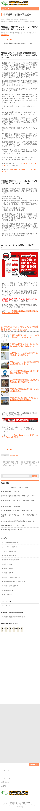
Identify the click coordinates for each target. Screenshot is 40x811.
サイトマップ (6, 605)
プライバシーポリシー (7, 719)
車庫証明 (15, 455)
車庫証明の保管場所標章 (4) (10, 586)
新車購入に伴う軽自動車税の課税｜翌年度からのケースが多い (19, 496)
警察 (11, 455)
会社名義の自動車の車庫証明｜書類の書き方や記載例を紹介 (18, 521)
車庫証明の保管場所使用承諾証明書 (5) (13, 581)
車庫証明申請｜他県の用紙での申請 (11, 530)
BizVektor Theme (24, 746)
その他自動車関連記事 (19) (10, 542)
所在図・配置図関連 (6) (9, 555)
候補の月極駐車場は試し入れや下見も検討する (14, 525)
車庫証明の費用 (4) (7, 590)
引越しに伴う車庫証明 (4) (9, 551)
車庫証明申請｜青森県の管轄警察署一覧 (13, 617)
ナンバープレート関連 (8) (9, 547)
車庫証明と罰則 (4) (7, 573)
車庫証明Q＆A (5, 35)
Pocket (9, 39)
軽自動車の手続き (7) (8, 594)
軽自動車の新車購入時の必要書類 (10, 506)
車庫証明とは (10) (7, 568)
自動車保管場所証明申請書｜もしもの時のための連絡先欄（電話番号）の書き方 (10, 464)
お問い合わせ (5, 723)
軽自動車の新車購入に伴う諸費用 (10, 491)
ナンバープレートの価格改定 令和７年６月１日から (16, 487)
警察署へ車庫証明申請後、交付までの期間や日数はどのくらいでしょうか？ (30, 464)
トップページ (5, 711)
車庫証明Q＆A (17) (7, 564)
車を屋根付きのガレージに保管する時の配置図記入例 (16, 510)
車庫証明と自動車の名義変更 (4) (11, 577)
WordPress (13, 746)
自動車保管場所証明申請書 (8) (11, 560)
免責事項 (3, 727)
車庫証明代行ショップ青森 (17, 744)
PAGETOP (33, 706)
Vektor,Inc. (34, 746)
